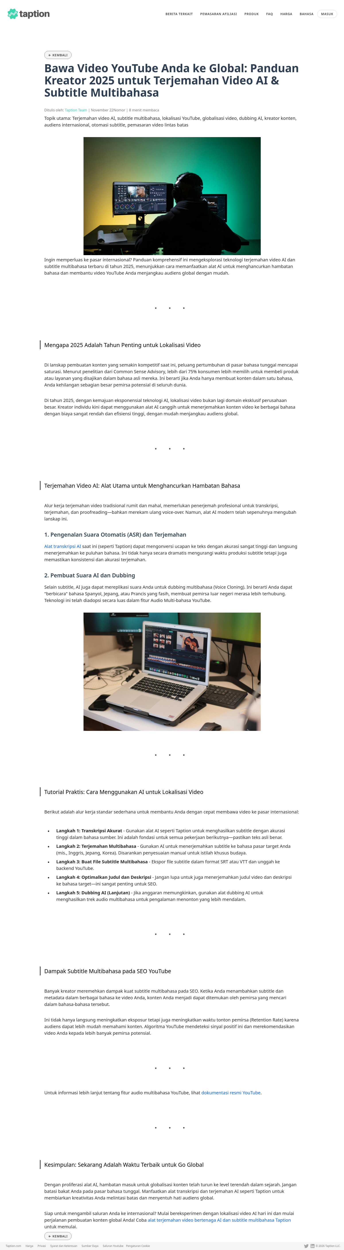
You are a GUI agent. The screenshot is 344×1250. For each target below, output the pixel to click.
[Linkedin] (312, 1246)
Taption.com (13, 1246)
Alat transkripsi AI (62, 546)
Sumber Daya (90, 1246)
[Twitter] (306, 1246)
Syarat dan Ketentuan (63, 1246)
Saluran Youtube (113, 1246)
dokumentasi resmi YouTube (230, 1093)
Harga (29, 1246)
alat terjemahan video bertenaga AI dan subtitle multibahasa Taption (219, 1220)
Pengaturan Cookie (138, 1246)
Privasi (42, 1246)
